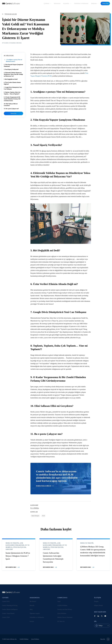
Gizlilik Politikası (62, 605)
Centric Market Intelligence (10, 609)
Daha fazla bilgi (45, 486)
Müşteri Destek (98, 605)
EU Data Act (61, 621)
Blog (31, 609)
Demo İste (105, 3)
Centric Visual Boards (8, 613)
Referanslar (57, 3)
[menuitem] (47, 3)
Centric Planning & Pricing (9, 605)
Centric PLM (5, 601)
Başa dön (105, 639)
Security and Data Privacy (64, 609)
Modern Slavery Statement (64, 617)
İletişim (96, 601)
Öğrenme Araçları (35, 613)
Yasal (58, 601)
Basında (32, 605)
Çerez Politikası (61, 613)
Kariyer (32, 621)
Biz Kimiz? (33, 601)
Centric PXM (6, 617)
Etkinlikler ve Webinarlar (81, 3)
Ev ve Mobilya (34, 508)
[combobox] (104, 625)
